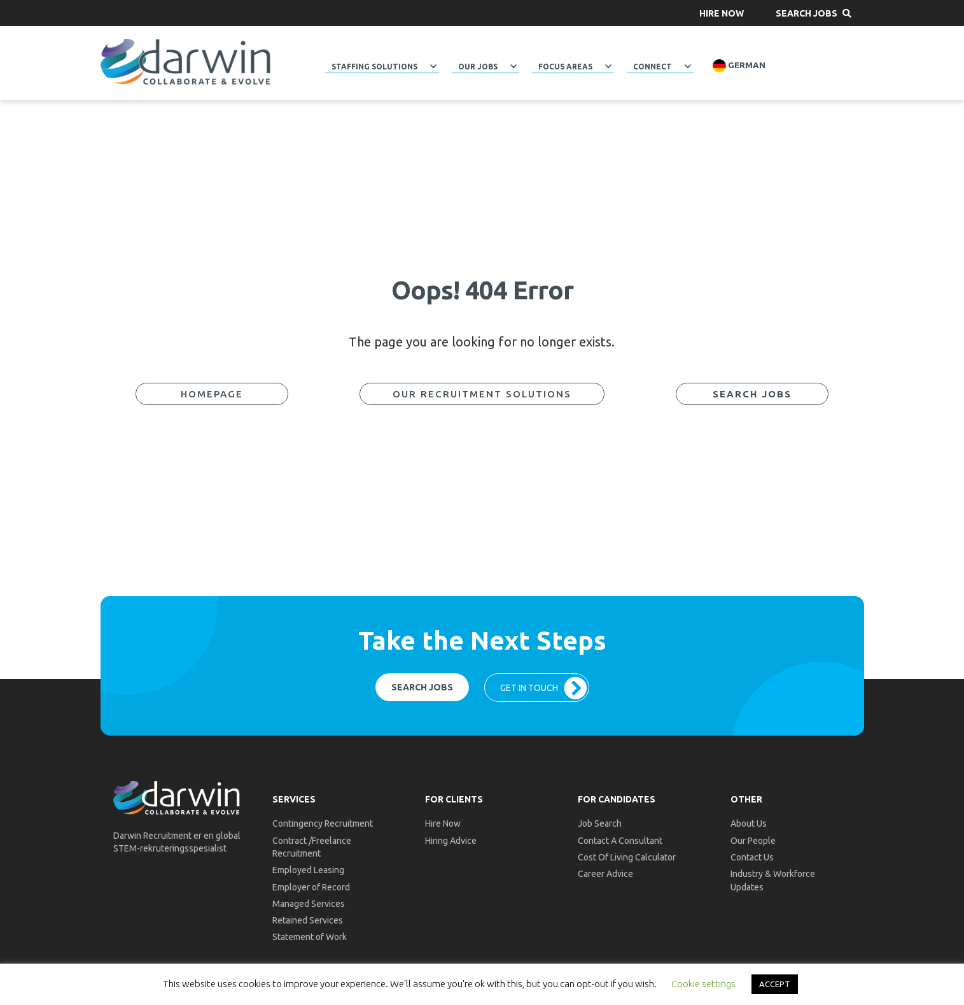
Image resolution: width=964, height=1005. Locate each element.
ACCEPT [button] (774, 984)
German (739, 66)
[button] (722, 13)
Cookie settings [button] (703, 983)
